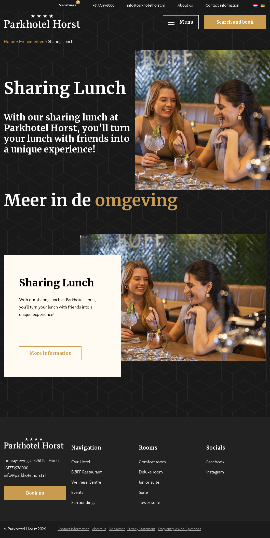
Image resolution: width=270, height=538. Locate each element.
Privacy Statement (141, 529)
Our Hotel (80, 462)
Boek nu (35, 493)
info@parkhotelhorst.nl (146, 6)
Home (9, 42)
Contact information (222, 6)
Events (77, 492)
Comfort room (152, 462)
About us (185, 6)
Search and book (235, 22)
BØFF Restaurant (86, 472)
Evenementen (31, 42)
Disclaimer (117, 529)
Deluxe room (151, 472)
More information (50, 357)
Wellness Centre (86, 482)
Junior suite (149, 482)
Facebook (215, 462)
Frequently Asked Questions (179, 529)
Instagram (215, 472)
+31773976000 (103, 6)
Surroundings (83, 503)
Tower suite (149, 503)
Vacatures (69, 4)
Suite (143, 492)
